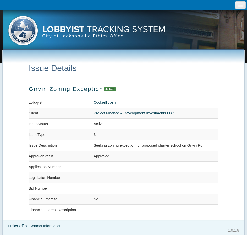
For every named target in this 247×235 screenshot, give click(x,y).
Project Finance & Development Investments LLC (134, 113)
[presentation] (123, 32)
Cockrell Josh (105, 102)
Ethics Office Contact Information (34, 226)
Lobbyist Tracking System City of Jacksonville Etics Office (123, 32)
